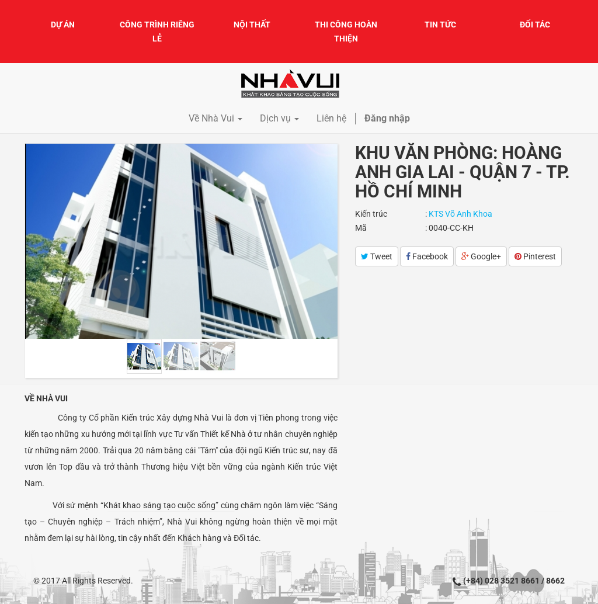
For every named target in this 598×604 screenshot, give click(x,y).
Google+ (481, 256)
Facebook (427, 256)
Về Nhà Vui (46, 398)
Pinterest (535, 256)
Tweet (376, 256)
